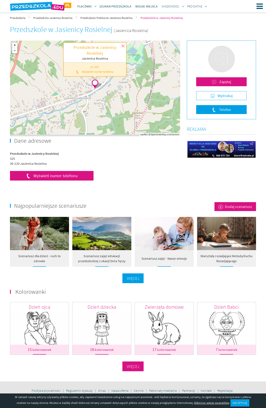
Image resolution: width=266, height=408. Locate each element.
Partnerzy (189, 390)
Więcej (133, 278)
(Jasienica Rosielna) (131, 30)
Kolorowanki (30, 291)
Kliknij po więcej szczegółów (211, 403)
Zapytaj (224, 81)
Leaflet (143, 134)
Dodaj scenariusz (238, 206)
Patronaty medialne (163, 390)
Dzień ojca (39, 307)
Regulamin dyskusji (79, 390)
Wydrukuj (225, 95)
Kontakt (206, 390)
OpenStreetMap (158, 134)
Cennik (139, 390)
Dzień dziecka (101, 307)
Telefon (224, 109)
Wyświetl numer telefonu (55, 175)
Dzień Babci (226, 307)
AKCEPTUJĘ (240, 403)
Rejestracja (225, 390)
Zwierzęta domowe (164, 307)
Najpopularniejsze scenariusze (50, 205)
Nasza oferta (120, 390)
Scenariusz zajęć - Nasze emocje (164, 258)
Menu (260, 6)
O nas (102, 390)
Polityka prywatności (46, 390)
